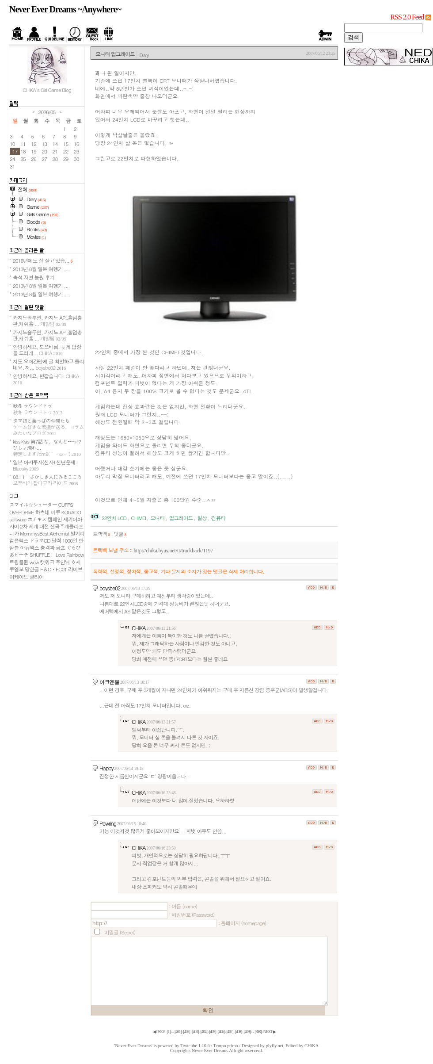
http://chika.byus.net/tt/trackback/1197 (173, 551)
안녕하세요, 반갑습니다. (46, 378)
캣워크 (47, 562)
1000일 (69, 540)
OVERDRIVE (21, 512)
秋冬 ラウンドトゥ (37, 408)
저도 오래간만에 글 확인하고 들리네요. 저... (48, 364)
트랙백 (101, 533)
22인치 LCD (114, 517)
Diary (143, 54)
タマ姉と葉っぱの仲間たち (48, 426)
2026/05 (47, 111)
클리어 (37, 576)
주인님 (62, 562)
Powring (107, 823)
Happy (106, 768)
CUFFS (65, 504)
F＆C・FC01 (53, 569)
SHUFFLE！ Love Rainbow (57, 554)
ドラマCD (40, 540)
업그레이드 (181, 517)
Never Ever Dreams (210, 1050)
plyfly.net (274, 1045)
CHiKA (139, 628)
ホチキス (36, 519)
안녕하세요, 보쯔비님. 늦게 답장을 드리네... (47, 349)
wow (34, 562)
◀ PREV (159, 1032)
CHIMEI (138, 517)
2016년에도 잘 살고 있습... (42, 260)
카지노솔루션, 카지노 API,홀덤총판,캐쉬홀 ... (47, 320)
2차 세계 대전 (34, 526)
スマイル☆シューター (33, 504)
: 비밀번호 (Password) (191, 914)
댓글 (120, 533)
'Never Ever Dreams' (133, 1045)
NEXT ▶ (269, 1032)
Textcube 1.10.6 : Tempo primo (209, 1045)
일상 (201, 517)
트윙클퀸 (18, 562)
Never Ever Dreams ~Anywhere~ (65, 9)
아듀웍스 (29, 547)
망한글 (32, 569)
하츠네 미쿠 (47, 512)
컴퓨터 (218, 517)
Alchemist (59, 533)
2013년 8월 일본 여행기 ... (40, 268)
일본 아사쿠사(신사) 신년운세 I (45, 465)
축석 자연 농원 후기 (33, 277)
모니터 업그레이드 (114, 53)
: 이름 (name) (183, 906)
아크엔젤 (109, 681)
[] (168, 1032)
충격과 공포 (52, 547)
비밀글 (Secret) (119, 932)
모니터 (157, 517)
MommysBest (34, 533)
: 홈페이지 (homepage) (242, 922)
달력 (56, 540)
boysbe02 (109, 588)
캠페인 (55, 519)
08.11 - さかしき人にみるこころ (47, 479)
